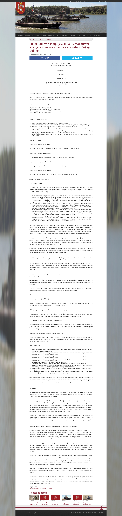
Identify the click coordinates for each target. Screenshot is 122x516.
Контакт (101, 513)
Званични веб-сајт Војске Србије (28, 513)
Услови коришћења (91, 513)
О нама (73, 513)
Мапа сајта (80, 513)
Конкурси (49, 39)
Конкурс (49, 488)
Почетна (32, 39)
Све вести (40, 39)
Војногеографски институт (37, 488)
